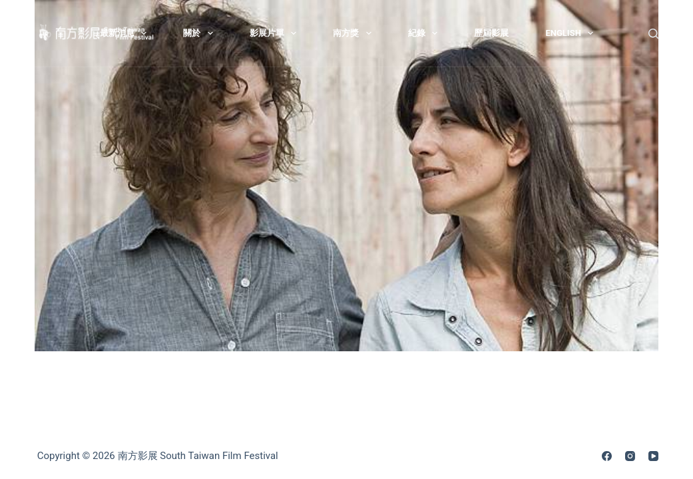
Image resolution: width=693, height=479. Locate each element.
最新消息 (126, 33)
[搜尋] (653, 34)
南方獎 (355, 33)
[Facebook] (607, 456)
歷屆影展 (491, 33)
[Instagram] (630, 456)
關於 (200, 33)
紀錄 (425, 33)
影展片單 (276, 33)
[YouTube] (653, 456)
